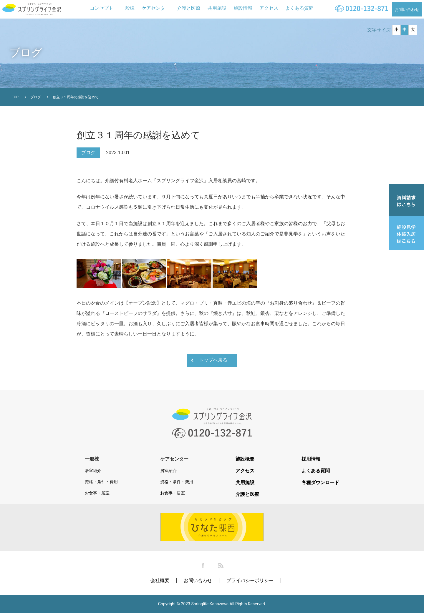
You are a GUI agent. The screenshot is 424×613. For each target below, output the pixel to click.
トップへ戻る (213, 360)
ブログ (35, 97)
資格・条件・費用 (101, 482)
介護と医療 (189, 8)
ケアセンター (156, 8)
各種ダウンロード (320, 482)
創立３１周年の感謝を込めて (76, 97)
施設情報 (242, 8)
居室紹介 (93, 471)
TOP (15, 97)
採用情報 (311, 459)
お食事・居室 (97, 493)
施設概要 (245, 459)
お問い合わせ (407, 9)
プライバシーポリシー (250, 580)
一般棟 (127, 8)
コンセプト (101, 8)
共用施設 (217, 8)
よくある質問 (299, 8)
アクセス (268, 8)
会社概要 (159, 580)
